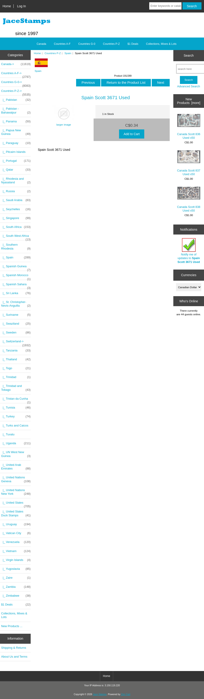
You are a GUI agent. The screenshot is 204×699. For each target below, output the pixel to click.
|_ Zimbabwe (16, 596)
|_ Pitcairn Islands (13, 152)
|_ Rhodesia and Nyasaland (16, 180)
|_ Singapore (16, 218)
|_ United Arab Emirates (16, 466)
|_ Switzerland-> (16, 343)
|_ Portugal (16, 161)
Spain (68, 53)
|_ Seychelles (16, 209)
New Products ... (11, 626)
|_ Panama (16, 121)
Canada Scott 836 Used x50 (188, 126)
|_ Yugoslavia (16, 569)
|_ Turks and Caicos (14, 425)
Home (6, 6)
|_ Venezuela (16, 542)
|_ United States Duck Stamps (16, 513)
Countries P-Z (53, 53)
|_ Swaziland (16, 324)
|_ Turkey (16, 416)
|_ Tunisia (16, 407)
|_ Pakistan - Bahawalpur (16, 110)
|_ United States (16, 504)
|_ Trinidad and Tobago (16, 387)
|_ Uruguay (16, 524)
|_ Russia (16, 191)
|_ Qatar (16, 170)
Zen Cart (125, 694)
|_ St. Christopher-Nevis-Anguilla (16, 304)
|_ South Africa (16, 227)
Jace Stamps (100, 694)
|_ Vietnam (16, 551)
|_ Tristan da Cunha (16, 400)
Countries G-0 (86, 43)
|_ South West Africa (16, 237)
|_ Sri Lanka (16, 293)
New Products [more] (188, 101)
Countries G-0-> (16, 83)
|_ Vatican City (16, 533)
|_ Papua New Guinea (16, 132)
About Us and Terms (14, 656)
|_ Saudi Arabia (16, 200)
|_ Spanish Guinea (16, 267)
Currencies (188, 275)
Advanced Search (188, 86)
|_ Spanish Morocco (16, 276)
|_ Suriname (16, 315)
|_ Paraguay (16, 143)
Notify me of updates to (188, 251)
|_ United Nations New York (16, 492)
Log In (21, 6)
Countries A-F (62, 43)
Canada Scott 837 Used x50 (188, 163)
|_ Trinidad (16, 377)
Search (189, 55)
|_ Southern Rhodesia (16, 246)
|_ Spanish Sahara (16, 285)
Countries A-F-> (16, 74)
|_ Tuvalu (8, 434)
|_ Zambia (16, 587)
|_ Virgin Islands (16, 560)
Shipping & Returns (13, 647)
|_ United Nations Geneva (16, 479)
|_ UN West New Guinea (16, 454)
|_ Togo (16, 368)
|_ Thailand (16, 359)
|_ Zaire (16, 578)
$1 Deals (132, 43)
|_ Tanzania (16, 350)
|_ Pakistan (16, 100)
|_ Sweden (16, 332)
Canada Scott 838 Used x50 (188, 199)
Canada (41, 43)
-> (16, 92)
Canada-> (16, 64)
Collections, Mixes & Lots (161, 43)
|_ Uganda (16, 443)
